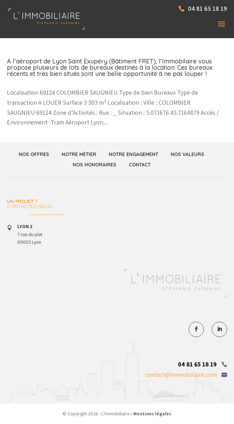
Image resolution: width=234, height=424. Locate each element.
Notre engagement (133, 154)
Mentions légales (152, 413)
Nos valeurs (187, 154)
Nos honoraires (94, 165)
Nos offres (34, 154)
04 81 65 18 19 (197, 364)
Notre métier (79, 154)
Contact (140, 165)
